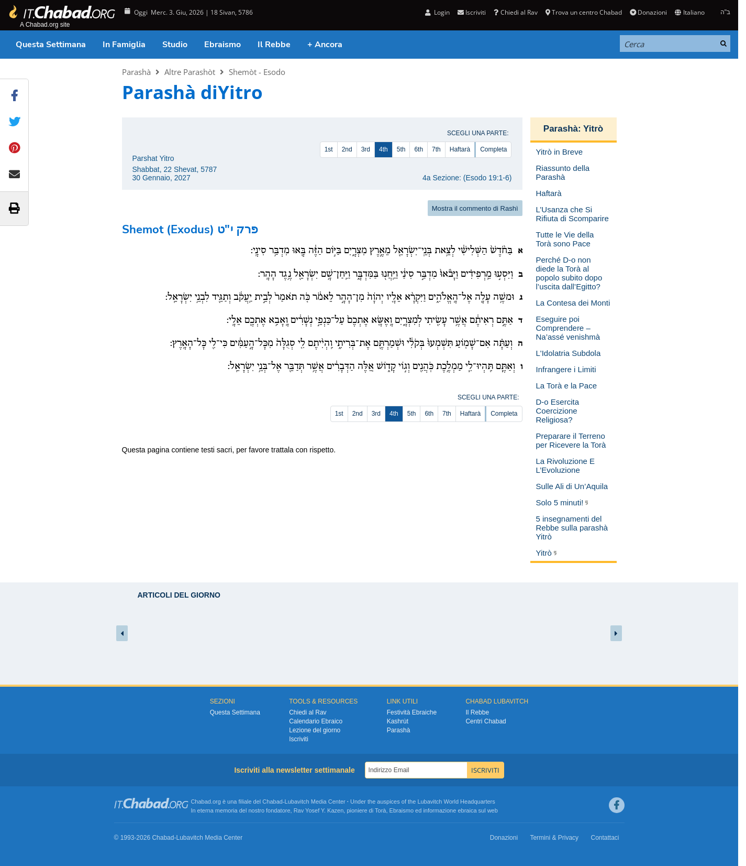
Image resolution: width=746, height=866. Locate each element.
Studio (174, 44)
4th (383, 149)
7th (436, 149)
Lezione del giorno (314, 730)
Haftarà (460, 149)
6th (418, 149)
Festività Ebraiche (412, 712)
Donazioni (648, 12)
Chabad (272, 801)
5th (401, 149)
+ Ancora (324, 44)
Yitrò (593, 129)
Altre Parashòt (189, 72)
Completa (493, 149)
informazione (439, 810)
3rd (365, 149)
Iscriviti (472, 12)
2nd (347, 149)
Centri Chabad (485, 721)
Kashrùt (397, 721)
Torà (380, 810)
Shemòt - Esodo (257, 72)
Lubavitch (297, 801)
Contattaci (605, 837)
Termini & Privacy (554, 837)
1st (329, 149)
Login (437, 12)
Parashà (136, 72)
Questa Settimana (51, 44)
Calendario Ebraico (315, 721)
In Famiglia (124, 44)
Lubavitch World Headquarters (456, 801)
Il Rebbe (274, 44)
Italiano (689, 12)
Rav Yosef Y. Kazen (319, 810)
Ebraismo (222, 44)
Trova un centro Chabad (583, 12)
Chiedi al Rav (515, 12)
